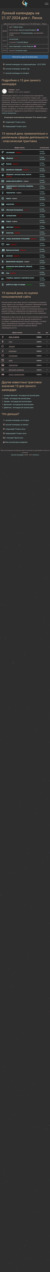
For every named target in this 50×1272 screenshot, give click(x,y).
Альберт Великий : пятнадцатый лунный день (21, 395)
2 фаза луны (18, 27)
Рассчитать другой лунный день (25, 57)
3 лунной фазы (22, 42)
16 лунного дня (21, 50)
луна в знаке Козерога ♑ (29, 30)
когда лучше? (42, 152)
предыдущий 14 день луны (15, 126)
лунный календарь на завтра (16, 425)
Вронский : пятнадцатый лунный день (19, 404)
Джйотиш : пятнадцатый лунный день (19, 408)
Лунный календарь (17, 455)
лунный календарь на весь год (17, 69)
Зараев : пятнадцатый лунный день (18, 401)
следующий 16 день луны (15, 122)
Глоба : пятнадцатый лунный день (17, 398)
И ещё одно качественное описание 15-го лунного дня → (26, 117)
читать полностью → (10, 113)
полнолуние (13, 39)
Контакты (36, 455)
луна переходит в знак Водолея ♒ (22, 46)
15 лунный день (27, 33)
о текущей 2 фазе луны (14, 438)
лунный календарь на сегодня (17, 73)
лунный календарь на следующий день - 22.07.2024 (25, 64)
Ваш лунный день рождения (16, 442)
